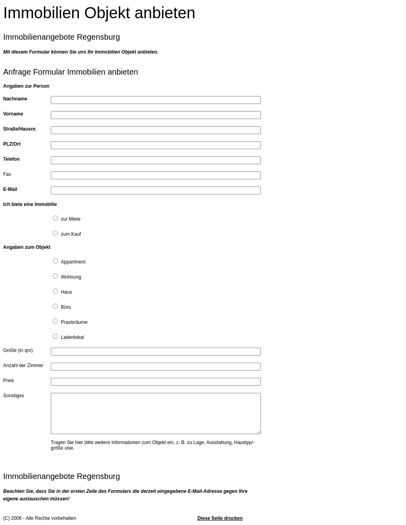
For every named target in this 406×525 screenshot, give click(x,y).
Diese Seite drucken (220, 518)
